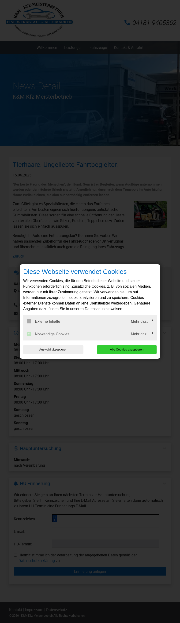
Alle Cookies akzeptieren (126, 349)
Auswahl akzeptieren (53, 349)
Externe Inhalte (43, 321)
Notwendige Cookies (48, 334)
